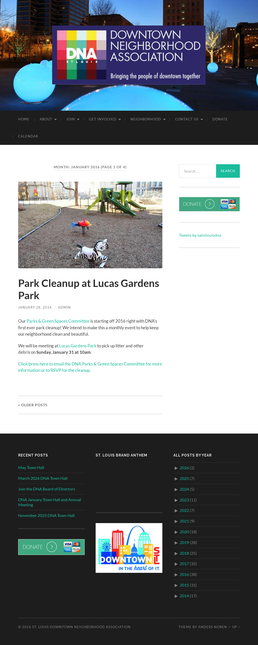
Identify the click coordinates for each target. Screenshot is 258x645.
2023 (184, 499)
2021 (184, 520)
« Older (33, 405)
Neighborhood (145, 119)
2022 (184, 510)
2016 (184, 574)
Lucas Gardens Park (77, 345)
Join (70, 119)
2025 (184, 478)
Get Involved (102, 119)
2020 (184, 531)
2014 (184, 595)
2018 (184, 553)
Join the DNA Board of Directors (46, 488)
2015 (184, 585)
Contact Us (186, 119)
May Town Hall (31, 467)
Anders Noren (212, 627)
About (46, 119)
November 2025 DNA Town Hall (46, 515)
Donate (220, 119)
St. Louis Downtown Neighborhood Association (81, 627)
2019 (184, 542)
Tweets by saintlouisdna (200, 235)
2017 (184, 563)
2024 (184, 489)
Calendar (28, 136)
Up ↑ (236, 627)
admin (64, 307)
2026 (184, 467)
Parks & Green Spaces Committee (58, 321)
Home (23, 119)
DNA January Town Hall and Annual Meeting (49, 502)
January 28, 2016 (35, 307)
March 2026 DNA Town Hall (43, 478)
